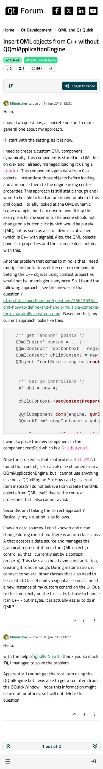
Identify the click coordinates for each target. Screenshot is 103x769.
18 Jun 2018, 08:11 (57, 637)
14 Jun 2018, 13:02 (57, 103)
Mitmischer (18, 103)
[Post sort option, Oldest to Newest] (11, 86)
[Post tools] (95, 620)
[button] (7, 761)
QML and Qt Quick (40, 60)
